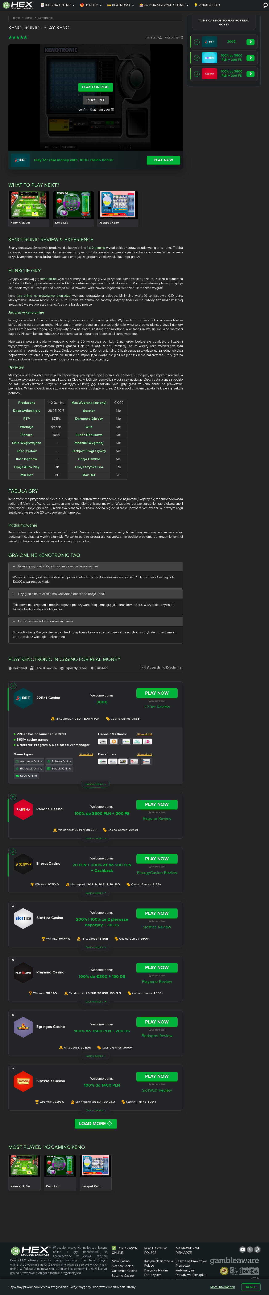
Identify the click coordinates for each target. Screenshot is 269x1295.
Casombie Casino (124, 1271)
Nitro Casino (121, 1261)
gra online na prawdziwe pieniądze (44, 296)
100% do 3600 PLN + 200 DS (102, 1031)
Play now (163, 160)
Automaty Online (29, 761)
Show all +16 (144, 734)
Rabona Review (157, 818)
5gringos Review (157, 1035)
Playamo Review (157, 981)
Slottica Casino (122, 1266)
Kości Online (26, 775)
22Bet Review (157, 707)
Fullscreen (174, 37)
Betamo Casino (123, 1276)
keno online (48, 279)
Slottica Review (157, 927)
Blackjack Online (29, 768)
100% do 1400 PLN (102, 1085)
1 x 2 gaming (96, 248)
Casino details (94, 784)
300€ (102, 702)
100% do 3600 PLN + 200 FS (101, 813)
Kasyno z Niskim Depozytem (156, 1272)
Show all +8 (86, 754)
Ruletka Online (59, 761)
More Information (222, 1287)
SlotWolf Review (157, 1090)
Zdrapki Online (59, 768)
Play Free (95, 100)
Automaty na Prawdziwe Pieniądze (191, 1272)
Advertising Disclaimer (161, 667)
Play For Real (95, 87)
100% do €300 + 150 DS (102, 976)
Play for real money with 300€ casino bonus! (73, 160)
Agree (251, 1287)
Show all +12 (144, 754)
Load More (95, 1124)
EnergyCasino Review (157, 872)
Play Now (157, 693)
